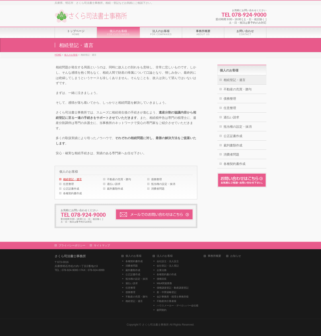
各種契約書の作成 (166, 274)
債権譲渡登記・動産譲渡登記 (173, 287)
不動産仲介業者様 (166, 301)
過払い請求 (113, 184)
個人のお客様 (68, 171)
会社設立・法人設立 (168, 261)
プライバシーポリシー (72, 245)
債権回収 (162, 278)
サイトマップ (102, 245)
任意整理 (68, 184)
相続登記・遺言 (72, 179)
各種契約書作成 (72, 193)
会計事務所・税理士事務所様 (173, 296)
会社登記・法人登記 (168, 265)
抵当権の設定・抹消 (163, 184)
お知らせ (235, 256)
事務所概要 (214, 256)
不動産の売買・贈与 (119, 179)
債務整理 (156, 179)
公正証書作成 (71, 188)
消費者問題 (158, 188)
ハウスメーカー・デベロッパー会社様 (177, 305)
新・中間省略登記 (166, 292)
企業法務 (162, 270)
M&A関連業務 (164, 283)
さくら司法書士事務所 (155, 324)
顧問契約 (162, 310)
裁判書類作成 (115, 188)
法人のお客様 (165, 256)
